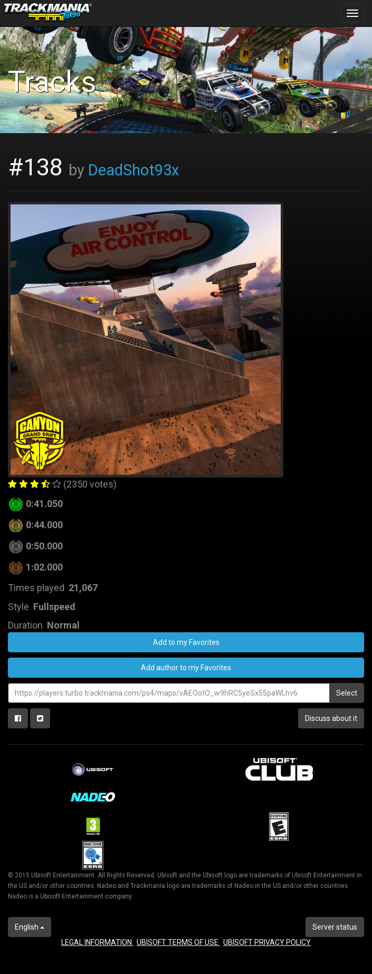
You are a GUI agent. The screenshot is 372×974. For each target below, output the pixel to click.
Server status (334, 927)
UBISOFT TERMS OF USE (178, 942)
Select (346, 693)
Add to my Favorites (186, 642)
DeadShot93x (133, 170)
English (29, 927)
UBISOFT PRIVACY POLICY (267, 942)
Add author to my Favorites (186, 667)
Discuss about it (331, 718)
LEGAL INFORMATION (97, 942)
